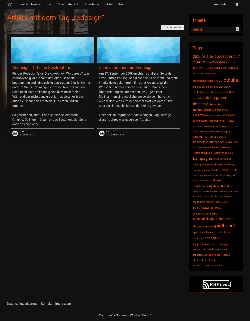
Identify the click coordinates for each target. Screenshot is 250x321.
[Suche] (237, 4)
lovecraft (218, 175)
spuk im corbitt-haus (219, 232)
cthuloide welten (222, 86)
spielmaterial (200, 232)
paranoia (223, 191)
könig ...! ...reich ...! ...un (224, 170)
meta (196, 180)
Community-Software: (125, 315)
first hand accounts (209, 126)
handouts (221, 137)
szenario (212, 238)
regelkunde (199, 201)
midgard (215, 180)
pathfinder (233, 191)
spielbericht (225, 225)
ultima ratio (198, 260)
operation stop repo (202, 191)
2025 (214, 62)
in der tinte (231, 142)
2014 (196, 62)
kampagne (202, 158)
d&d (231, 92)
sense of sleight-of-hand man (213, 219)
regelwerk (224, 202)
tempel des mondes (203, 244)
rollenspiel (216, 208)
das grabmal (199, 98)
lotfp (210, 175)
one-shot (227, 185)
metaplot (204, 180)
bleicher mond (210, 73)
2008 (204, 62)
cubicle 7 (223, 92)
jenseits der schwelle (202, 153)
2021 (195, 68)
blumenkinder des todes (204, 81)
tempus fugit (221, 244)
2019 (212, 56)
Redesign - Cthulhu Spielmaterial (42, 67)
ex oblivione (229, 115)
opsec (215, 191)
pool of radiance (212, 196)
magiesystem (229, 175)
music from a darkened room (206, 186)
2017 (236, 56)
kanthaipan (198, 165)
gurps (213, 136)
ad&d (195, 73)
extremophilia (200, 120)
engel (219, 115)
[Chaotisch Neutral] (9, 4)
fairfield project (217, 120)
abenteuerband (229, 68)
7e (209, 62)
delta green (216, 97)
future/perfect (226, 131)
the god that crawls (203, 249)
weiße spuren (212, 260)
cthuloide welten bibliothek (205, 92)
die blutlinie (214, 104)
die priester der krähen (203, 110)
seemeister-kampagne (205, 213)
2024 (197, 56)
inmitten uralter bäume (205, 147)
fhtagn (231, 120)
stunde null (198, 238)
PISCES (197, 196)
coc (219, 80)
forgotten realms (201, 131)
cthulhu (231, 80)
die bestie (200, 104)
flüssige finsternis (228, 126)
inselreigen (224, 147)
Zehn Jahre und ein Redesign (125, 67)
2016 (228, 56)
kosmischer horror (201, 170)
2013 (228, 62)
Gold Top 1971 (201, 136)
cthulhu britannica (203, 86)
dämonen (211, 115)
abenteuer (212, 68)
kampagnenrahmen (222, 159)
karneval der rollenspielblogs (220, 164)
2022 (201, 68)
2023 (222, 62)
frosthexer (214, 131)
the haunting (221, 249)
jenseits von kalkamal (223, 153)
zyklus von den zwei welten (207, 265)
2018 (220, 56)
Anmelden (221, 4)
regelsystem (212, 201)
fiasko (196, 126)
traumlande (222, 254)
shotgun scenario (202, 226)
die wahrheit (221, 109)
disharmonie (199, 115)
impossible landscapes (208, 142)
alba (201, 73)
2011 (235, 62)
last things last (200, 175)
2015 (205, 56)
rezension (201, 207)
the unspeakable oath (203, 255)
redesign (227, 196)
